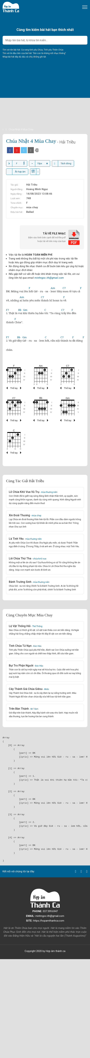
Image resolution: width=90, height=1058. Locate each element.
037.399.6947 (45, 911)
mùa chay (32, 207)
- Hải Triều (66, 142)
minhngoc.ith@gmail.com (49, 277)
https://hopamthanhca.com (45, 920)
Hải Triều (31, 184)
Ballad (30, 211)
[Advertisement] (45, 103)
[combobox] (45, 40)
